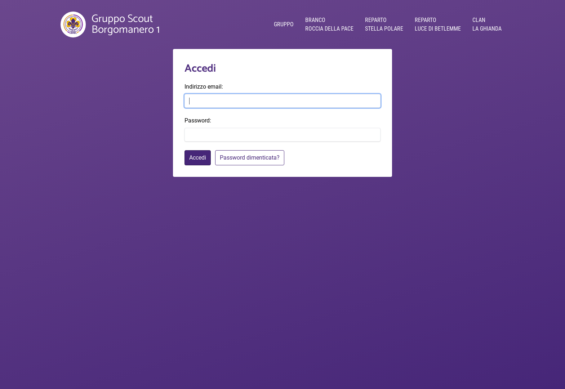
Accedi (197, 157)
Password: (197, 120)
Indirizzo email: (203, 86)
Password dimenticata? (250, 157)
